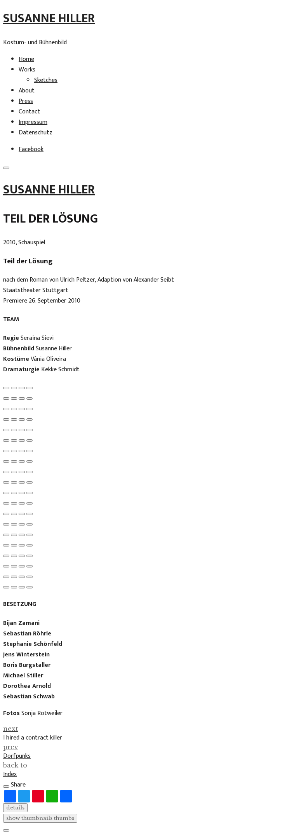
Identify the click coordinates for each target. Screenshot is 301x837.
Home (26, 59)
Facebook (31, 149)
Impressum (33, 122)
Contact (29, 111)
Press (26, 101)
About (27, 90)
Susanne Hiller (49, 18)
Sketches (45, 80)
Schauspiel (31, 242)
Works (27, 69)
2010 (9, 242)
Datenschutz (35, 132)
